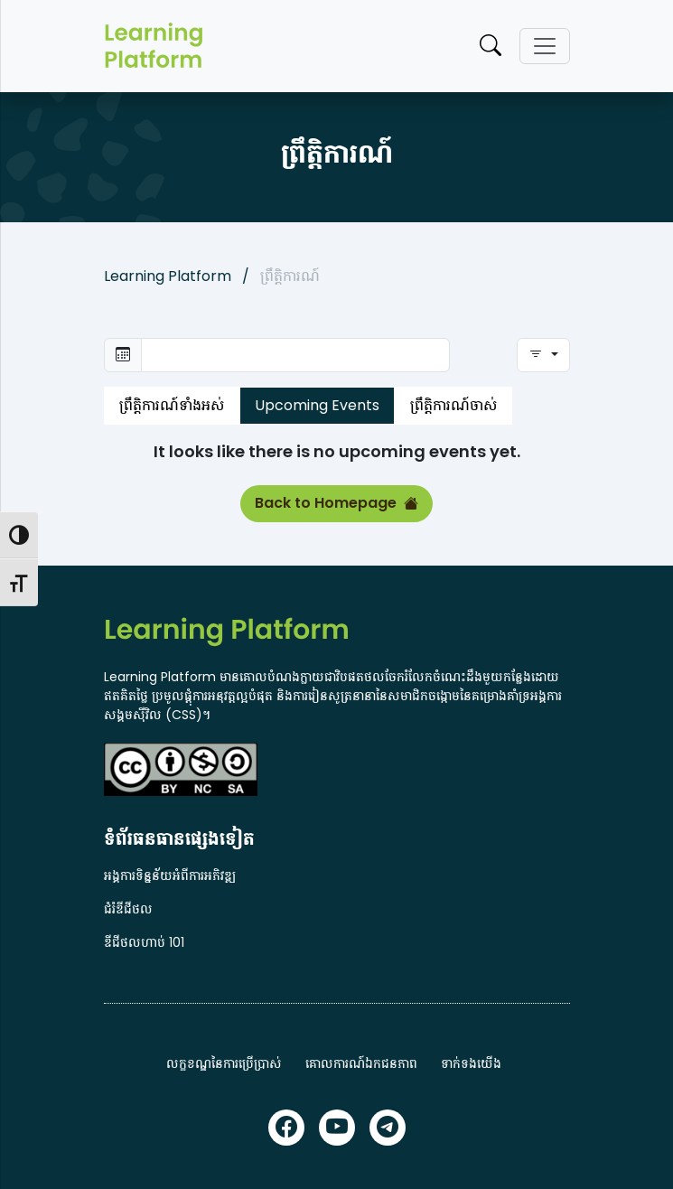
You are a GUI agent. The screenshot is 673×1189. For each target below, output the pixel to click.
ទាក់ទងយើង (471, 1063)
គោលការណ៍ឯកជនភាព (361, 1063)
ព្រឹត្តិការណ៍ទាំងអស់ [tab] (171, 405)
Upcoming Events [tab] (317, 405)
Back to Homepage (336, 503)
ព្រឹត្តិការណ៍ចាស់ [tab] (453, 405)
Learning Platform (167, 276)
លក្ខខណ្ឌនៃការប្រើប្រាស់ (224, 1063)
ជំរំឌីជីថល (128, 909)
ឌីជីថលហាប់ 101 (144, 942)
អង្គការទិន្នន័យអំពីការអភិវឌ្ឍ (170, 875)
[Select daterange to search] (295, 355)
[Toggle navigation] (544, 46)
